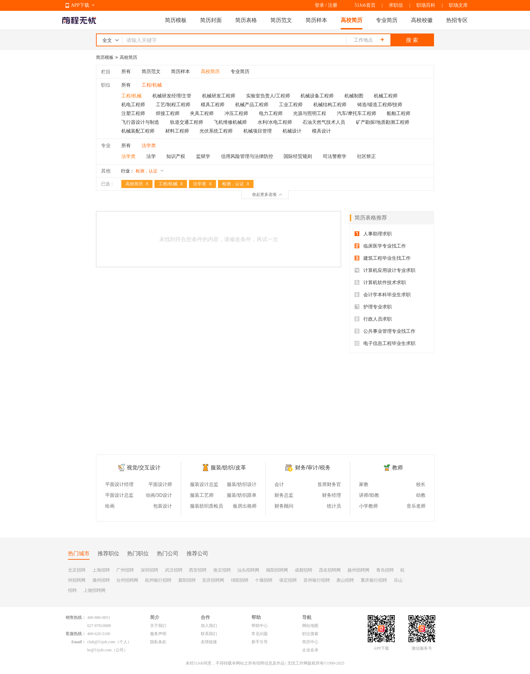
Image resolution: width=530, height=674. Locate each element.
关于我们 (158, 625)
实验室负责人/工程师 (268, 95)
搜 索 (412, 40)
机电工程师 (133, 104)
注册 (332, 5)
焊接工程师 (167, 113)
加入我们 (209, 625)
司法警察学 (334, 156)
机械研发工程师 (218, 95)
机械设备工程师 (317, 95)
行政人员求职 (373, 319)
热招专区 (457, 20)
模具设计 (321, 131)
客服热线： (76, 633)
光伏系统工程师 (216, 131)
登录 (319, 5)
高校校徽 (422, 20)
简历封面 (211, 20)
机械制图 (353, 95)
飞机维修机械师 (230, 122)
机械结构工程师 (329, 104)
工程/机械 (131, 95)
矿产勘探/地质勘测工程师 (382, 122)
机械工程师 (385, 95)
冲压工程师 (236, 113)
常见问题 (259, 633)
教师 (397, 467)
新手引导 (259, 642)
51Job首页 (365, 5)
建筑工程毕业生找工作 (383, 258)
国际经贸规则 (298, 156)
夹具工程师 (202, 113)
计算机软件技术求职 (380, 282)
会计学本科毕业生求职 (383, 294)
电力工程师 (271, 113)
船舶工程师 (398, 113)
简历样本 (316, 20)
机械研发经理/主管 (172, 95)
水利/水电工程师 (275, 122)
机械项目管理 (257, 131)
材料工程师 (177, 131)
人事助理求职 (373, 233)
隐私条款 (158, 642)
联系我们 (209, 633)
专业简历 (386, 20)
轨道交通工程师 (186, 122)
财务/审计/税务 (313, 467)
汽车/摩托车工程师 (356, 113)
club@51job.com (101, 642)
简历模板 (176, 20)
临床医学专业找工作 (380, 246)
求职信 (396, 5)
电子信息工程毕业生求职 (385, 343)
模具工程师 (212, 104)
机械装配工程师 (137, 131)
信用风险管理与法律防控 (247, 156)
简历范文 (281, 20)
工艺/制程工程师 (173, 104)
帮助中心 (259, 625)
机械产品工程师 (251, 104)
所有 (126, 71)
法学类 (128, 156)
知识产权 (175, 156)
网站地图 (310, 625)
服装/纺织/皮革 (228, 467)
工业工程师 (291, 104)
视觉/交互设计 (144, 467)
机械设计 (292, 131)
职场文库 (458, 5)
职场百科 (425, 5)
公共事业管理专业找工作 (385, 331)
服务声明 (158, 633)
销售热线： (76, 617)
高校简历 (351, 20)
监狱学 (203, 156)
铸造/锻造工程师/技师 (380, 104)
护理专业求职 (373, 306)
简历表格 (246, 20)
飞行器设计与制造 (140, 122)
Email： (78, 642)
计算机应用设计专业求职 (385, 270)
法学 (151, 156)
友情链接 (209, 642)
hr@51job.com (99, 650)
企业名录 (310, 650)
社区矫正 (366, 156)
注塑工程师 (133, 113)
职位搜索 (310, 633)
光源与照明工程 (309, 113)
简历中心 (310, 642)
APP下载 (80, 5)
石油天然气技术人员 (324, 122)
